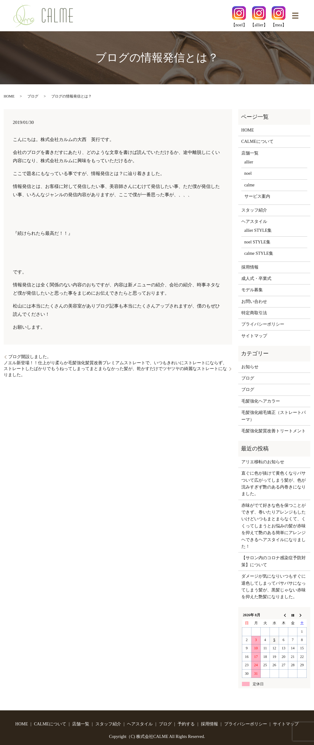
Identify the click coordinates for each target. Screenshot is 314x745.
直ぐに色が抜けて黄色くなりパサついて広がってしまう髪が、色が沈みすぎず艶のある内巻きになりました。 (273, 483)
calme (249, 185)
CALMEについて (257, 141)
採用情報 (249, 267)
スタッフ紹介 (254, 210)
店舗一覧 (249, 153)
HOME (9, 96)
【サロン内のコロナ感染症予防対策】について (273, 561)
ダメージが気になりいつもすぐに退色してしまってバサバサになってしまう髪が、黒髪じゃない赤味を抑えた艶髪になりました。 (273, 586)
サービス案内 (257, 196)
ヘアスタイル (254, 221)
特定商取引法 (254, 313)
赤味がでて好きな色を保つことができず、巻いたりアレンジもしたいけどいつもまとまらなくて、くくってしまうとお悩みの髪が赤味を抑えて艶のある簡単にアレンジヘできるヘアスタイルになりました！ (273, 526)
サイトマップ (254, 336)
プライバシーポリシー (262, 324)
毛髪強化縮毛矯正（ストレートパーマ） (273, 416)
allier (248, 162)
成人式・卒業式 (256, 278)
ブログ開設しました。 (29, 356)
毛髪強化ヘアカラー (260, 401)
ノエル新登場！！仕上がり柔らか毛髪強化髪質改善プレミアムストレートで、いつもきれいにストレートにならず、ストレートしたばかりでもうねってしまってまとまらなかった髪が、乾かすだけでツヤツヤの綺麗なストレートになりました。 (115, 369)
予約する (186, 724)
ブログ (32, 96)
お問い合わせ (254, 301)
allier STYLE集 (258, 230)
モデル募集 (252, 290)
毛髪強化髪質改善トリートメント (273, 431)
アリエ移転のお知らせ (262, 462)
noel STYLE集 (257, 242)
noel (248, 173)
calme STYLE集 (258, 253)
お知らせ (249, 367)
